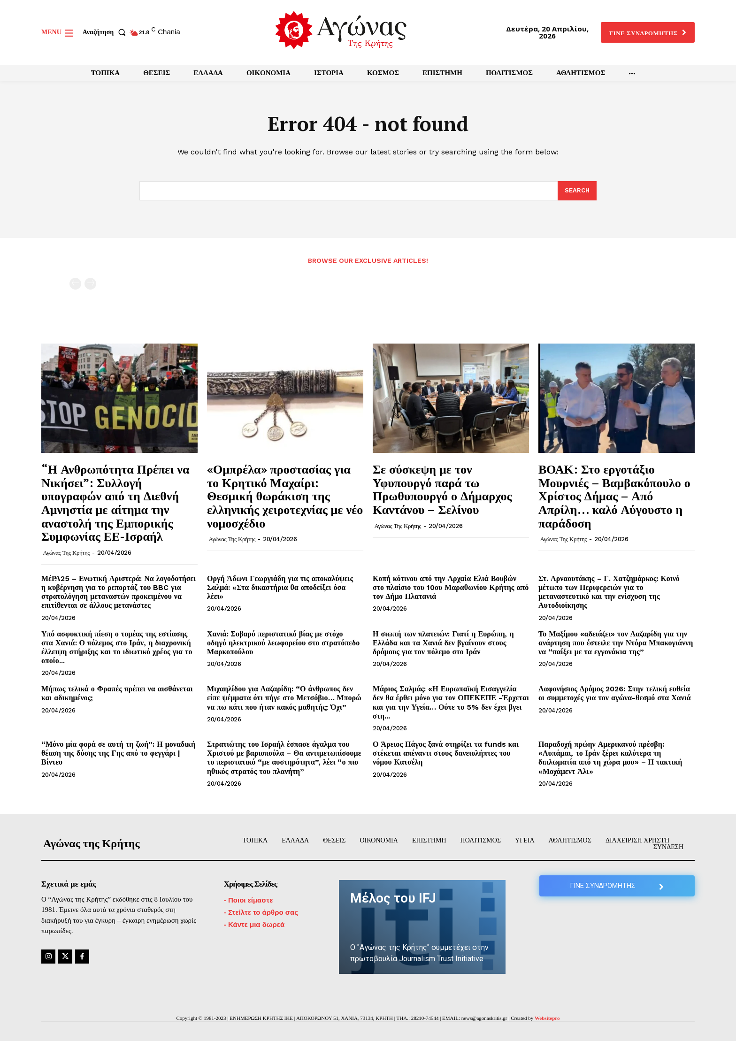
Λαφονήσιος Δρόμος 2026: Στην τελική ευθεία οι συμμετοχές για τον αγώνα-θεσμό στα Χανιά (614, 693)
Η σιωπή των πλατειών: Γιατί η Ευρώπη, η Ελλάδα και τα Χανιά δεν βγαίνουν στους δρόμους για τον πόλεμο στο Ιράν (443, 642)
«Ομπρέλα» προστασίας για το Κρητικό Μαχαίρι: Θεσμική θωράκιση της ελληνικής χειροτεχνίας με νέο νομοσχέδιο (285, 495)
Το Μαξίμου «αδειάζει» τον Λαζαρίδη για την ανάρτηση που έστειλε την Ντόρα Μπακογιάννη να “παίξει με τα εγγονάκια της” (615, 642)
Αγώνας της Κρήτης (66, 552)
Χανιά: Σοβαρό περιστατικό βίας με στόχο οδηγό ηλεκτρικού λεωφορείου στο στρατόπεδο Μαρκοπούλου (283, 642)
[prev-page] (75, 284)
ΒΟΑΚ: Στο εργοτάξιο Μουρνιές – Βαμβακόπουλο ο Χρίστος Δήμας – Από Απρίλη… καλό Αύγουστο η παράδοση (614, 495)
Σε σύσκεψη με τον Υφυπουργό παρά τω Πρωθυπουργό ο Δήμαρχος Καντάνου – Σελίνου (442, 489)
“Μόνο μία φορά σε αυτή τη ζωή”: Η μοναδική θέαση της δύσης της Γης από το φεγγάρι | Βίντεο (118, 753)
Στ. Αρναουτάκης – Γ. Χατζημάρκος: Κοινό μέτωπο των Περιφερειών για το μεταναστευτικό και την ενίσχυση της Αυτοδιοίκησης (609, 592)
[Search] (577, 191)
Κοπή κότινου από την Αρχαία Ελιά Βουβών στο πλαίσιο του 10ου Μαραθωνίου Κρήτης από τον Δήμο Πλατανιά (451, 587)
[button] (106, 32)
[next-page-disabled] (90, 284)
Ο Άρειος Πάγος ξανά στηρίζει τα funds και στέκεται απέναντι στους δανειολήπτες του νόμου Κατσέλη (446, 753)
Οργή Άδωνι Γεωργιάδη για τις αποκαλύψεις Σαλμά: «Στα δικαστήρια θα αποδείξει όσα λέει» (280, 587)
